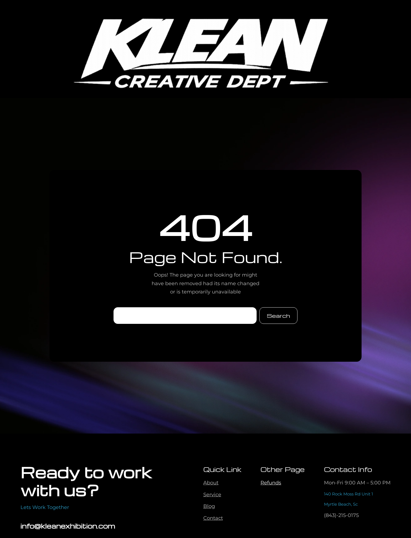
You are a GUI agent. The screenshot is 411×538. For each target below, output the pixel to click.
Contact (213, 518)
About (210, 483)
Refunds (270, 483)
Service (212, 495)
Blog (209, 506)
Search (278, 315)
